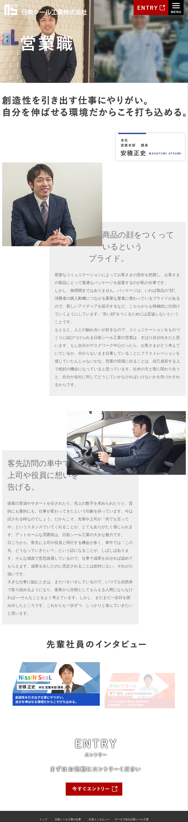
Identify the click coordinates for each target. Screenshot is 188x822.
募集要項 (120, 777)
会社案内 (44, 777)
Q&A (117, 782)
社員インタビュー (99, 772)
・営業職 (60, 777)
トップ (43, 772)
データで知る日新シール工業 (132, 772)
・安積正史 (95, 777)
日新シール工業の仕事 (68, 772)
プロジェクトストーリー (69, 788)
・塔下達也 (95, 782)
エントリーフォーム (126, 788)
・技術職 (60, 782)
